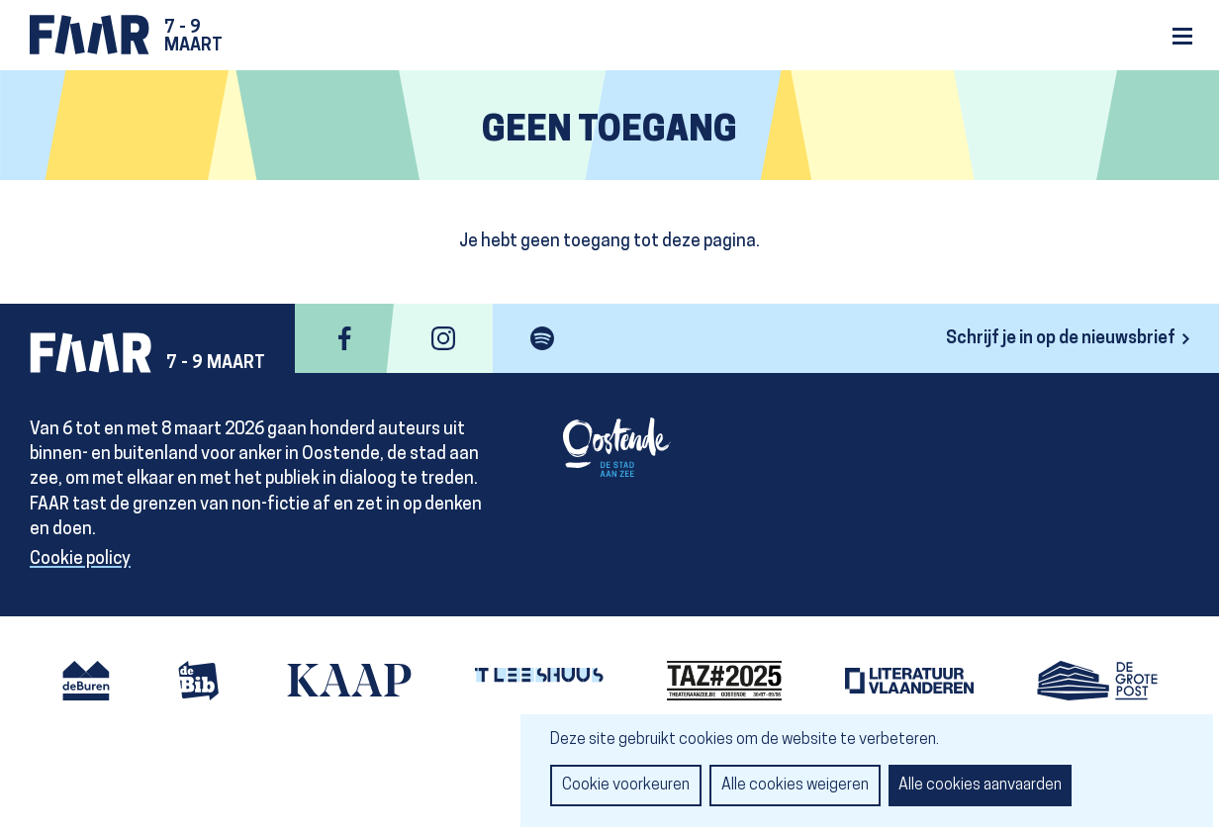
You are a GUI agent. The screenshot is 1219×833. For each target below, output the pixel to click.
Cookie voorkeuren (626, 785)
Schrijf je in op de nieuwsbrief (1060, 338)
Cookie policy (80, 559)
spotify (542, 338)
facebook (344, 338)
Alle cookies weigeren (795, 785)
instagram (443, 338)
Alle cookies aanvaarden (980, 785)
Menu (1182, 36)
